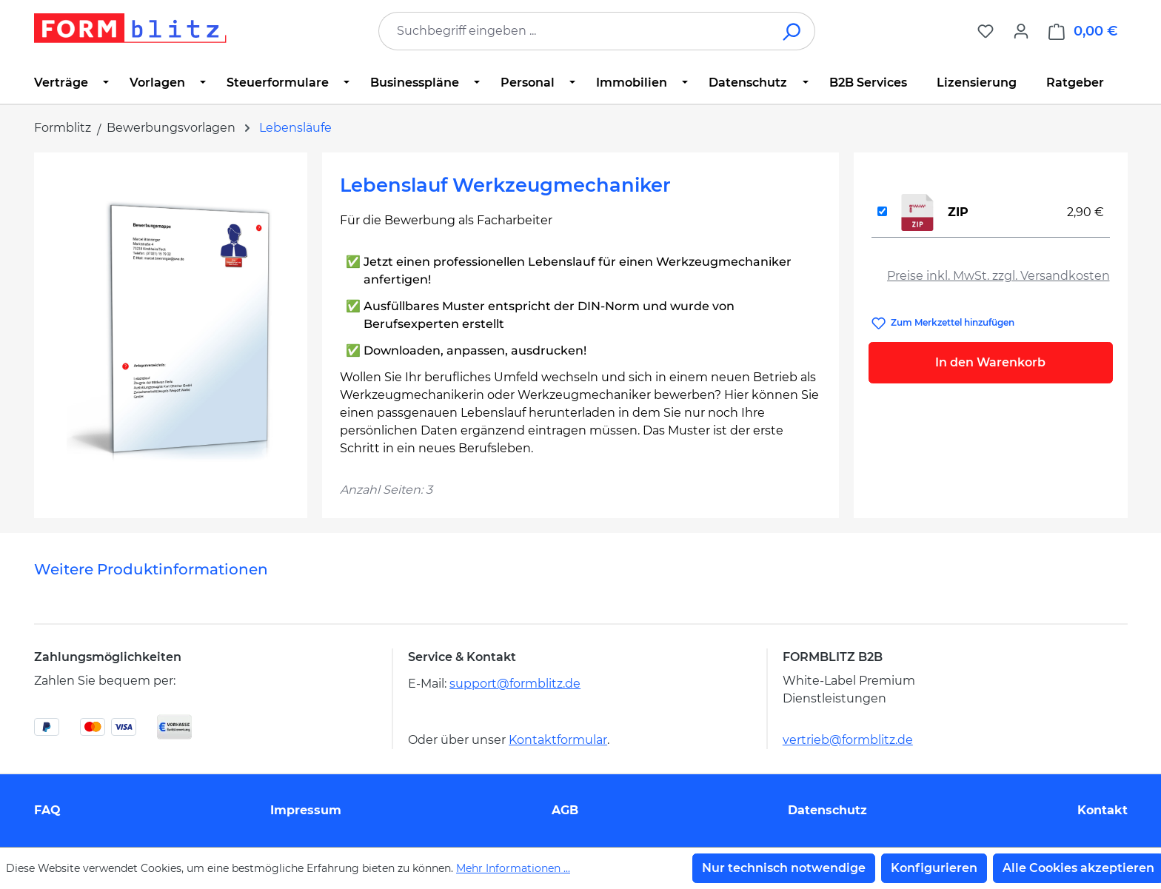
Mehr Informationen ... (513, 868)
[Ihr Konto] (1021, 31)
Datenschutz (827, 810)
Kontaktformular (558, 740)
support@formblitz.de (514, 684)
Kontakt (1102, 810)
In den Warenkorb (990, 362)
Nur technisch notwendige (784, 868)
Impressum (305, 810)
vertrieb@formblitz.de (848, 740)
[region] (170, 329)
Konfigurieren (934, 868)
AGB (565, 810)
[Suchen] (792, 31)
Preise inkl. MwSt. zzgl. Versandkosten (998, 276)
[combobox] (574, 31)
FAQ (47, 810)
